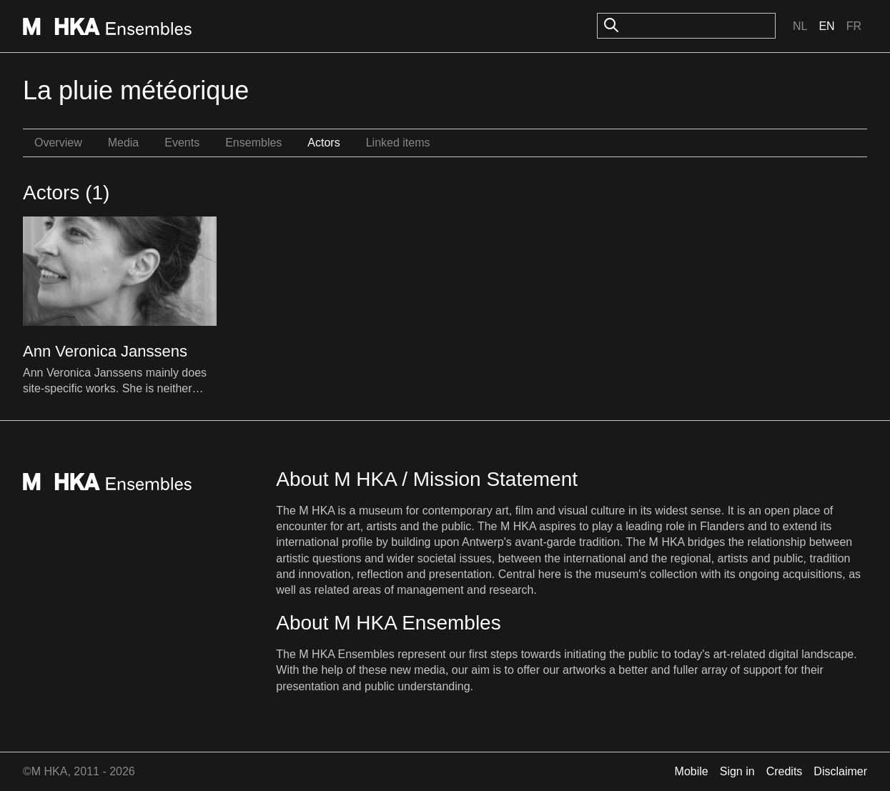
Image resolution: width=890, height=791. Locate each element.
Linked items (398, 142)
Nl (800, 26)
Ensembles (253, 142)
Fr (853, 26)
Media (123, 142)
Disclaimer (840, 771)
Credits (784, 771)
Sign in (737, 771)
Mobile (691, 771)
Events (181, 142)
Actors (323, 142)
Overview (58, 142)
